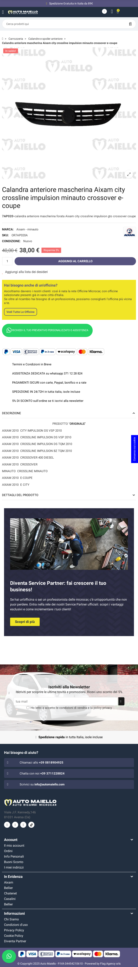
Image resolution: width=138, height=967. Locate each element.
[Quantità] (7, 261)
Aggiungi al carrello (75, 261)
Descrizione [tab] (11, 413)
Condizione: (11, 241)
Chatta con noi (42, 773)
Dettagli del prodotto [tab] (20, 495)
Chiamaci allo (41, 762)
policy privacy (102, 708)
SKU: (5, 235)
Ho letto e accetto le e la (71, 708)
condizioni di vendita (73, 708)
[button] (25, 622)
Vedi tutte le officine (20, 311)
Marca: (8, 229)
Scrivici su (42, 784)
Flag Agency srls (110, 963)
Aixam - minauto (27, 229)
